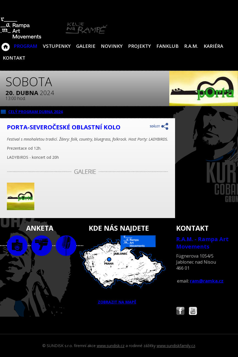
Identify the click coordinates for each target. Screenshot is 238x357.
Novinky (112, 46)
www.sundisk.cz (110, 345)
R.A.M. (191, 46)
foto (17, 245)
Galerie (85, 46)
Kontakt (14, 58)
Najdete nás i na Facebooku (180, 311)
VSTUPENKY (57, 46)
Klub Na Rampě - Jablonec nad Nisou (5, 44)
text (66, 245)
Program (25, 46)
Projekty (139, 46)
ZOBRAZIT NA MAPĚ (119, 270)
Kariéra (213, 46)
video (41, 245)
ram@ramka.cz (206, 281)
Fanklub (167, 46)
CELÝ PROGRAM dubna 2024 (35, 111)
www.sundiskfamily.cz (176, 345)
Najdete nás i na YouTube (193, 311)
